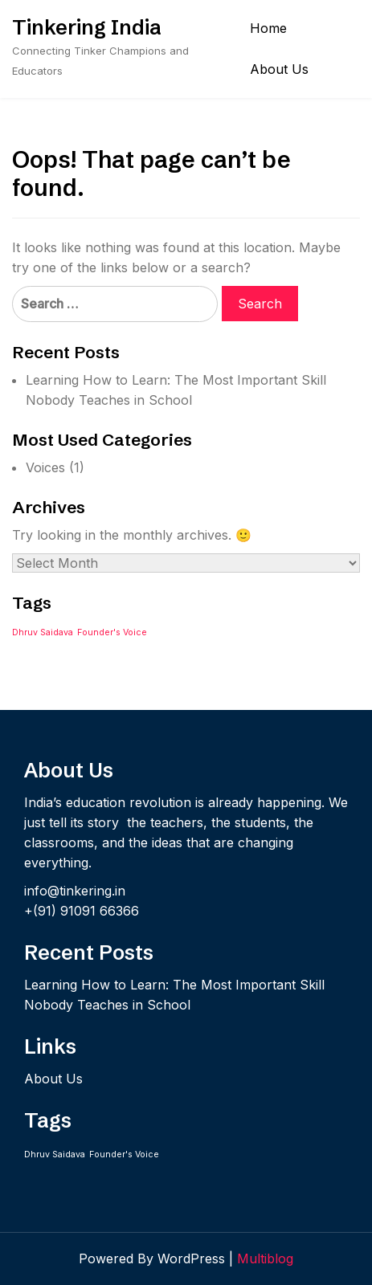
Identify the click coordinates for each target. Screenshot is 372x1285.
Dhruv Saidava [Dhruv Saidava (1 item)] (42, 632)
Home (268, 28)
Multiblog (265, 1258)
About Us (279, 69)
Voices (45, 467)
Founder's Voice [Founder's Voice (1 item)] (112, 632)
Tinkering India (86, 27)
